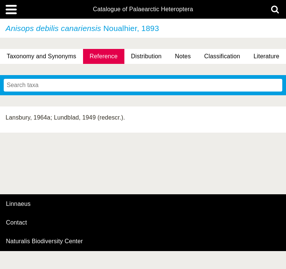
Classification (222, 56)
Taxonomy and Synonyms (41, 56)
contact (16, 222)
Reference (104, 56)
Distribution (146, 56)
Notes (183, 56)
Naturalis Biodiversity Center (44, 241)
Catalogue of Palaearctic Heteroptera (143, 9)
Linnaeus (18, 204)
